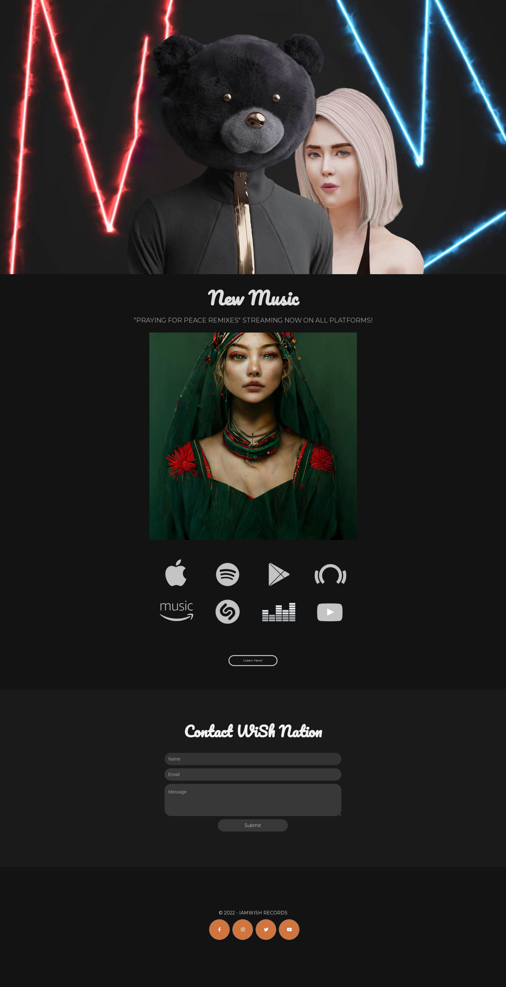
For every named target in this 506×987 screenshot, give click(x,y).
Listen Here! (253, 660)
